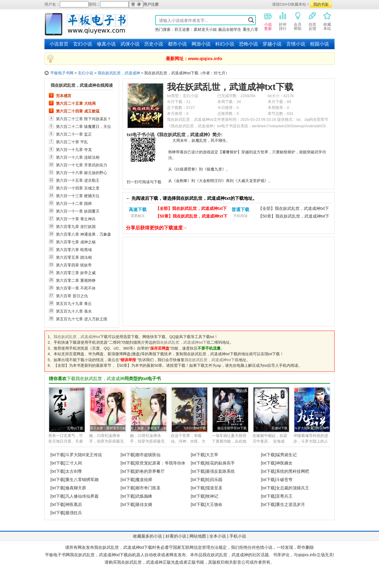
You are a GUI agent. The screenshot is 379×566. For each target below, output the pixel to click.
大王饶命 (214, 504)
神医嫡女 (284, 463)
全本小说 (217, 536)
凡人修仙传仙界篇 (82, 496)
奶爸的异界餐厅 (150, 471)
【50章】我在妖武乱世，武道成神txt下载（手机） (293, 217)
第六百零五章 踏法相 (74, 257)
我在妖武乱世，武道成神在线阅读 (82, 85)
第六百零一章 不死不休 (76, 288)
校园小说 (319, 43)
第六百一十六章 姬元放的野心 (81, 173)
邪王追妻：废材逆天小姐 (195, 29)
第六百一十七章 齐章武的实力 (81, 165)
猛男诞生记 (286, 454)
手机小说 (237, 536)
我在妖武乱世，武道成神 (119, 73)
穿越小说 (272, 43)
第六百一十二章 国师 (74, 203)
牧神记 (212, 496)
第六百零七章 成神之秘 (76, 242)
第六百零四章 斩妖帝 (74, 265)
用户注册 (151, 4)
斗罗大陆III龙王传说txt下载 (313, 428)
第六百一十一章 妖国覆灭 (77, 211)
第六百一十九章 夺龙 (74, 149)
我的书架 (321, 4)
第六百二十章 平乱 (72, 142)
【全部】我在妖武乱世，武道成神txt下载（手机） (293, 209)
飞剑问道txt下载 (194, 428)
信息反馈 (312, 21)
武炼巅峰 (144, 496)
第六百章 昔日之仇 (72, 296)
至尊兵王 (284, 496)
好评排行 (283, 21)
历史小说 (153, 43)
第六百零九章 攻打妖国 (76, 226)
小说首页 (58, 43)
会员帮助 (297, 21)
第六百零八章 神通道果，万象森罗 (83, 234)
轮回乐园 (214, 479)
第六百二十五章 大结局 (76, 103)
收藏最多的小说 (147, 536)
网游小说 (201, 43)
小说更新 (268, 21)
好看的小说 (176, 536)
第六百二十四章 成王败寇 (77, 111)
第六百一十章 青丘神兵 (76, 219)
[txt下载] (57, 454)
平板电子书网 (61, 73)
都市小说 (177, 43)
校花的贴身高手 (220, 463)
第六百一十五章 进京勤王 (77, 180)
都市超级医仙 (148, 454)
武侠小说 (130, 43)
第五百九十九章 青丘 (74, 303)
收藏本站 (327, 21)
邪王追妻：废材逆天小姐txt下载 (113, 428)
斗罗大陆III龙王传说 (83, 454)
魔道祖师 (144, 479)
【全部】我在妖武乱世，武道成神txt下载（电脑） (191, 209)
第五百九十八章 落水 (74, 311)
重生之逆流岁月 (290, 504)
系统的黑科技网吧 (292, 471)
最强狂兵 (73, 512)
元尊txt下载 (75, 428)
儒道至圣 (214, 487)
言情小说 (295, 43)
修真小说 (106, 43)
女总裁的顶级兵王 (292, 487)
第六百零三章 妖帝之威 (76, 273)
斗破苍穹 (284, 479)
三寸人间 (73, 463)
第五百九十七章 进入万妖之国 (81, 319)
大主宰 (212, 454)
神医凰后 (73, 504)
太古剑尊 (73, 471)
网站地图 (198, 536)
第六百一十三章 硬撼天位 (77, 196)
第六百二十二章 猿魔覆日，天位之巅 (83, 126)
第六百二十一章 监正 (74, 134)
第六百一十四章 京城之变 (77, 188)
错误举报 (128, 360)
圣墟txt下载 (279, 428)
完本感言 (63, 96)
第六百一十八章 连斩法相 (77, 157)
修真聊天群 (75, 487)
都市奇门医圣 (148, 487)
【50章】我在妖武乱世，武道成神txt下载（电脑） (191, 217)
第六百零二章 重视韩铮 (76, 280)
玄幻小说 (82, 43)
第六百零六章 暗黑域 (74, 249)
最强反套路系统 (220, 471)
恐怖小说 (248, 43)
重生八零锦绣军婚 (82, 479)
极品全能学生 (229, 29)
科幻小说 (224, 43)
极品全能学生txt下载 (232, 428)
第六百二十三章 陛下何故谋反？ (83, 119)
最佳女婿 (144, 504)
